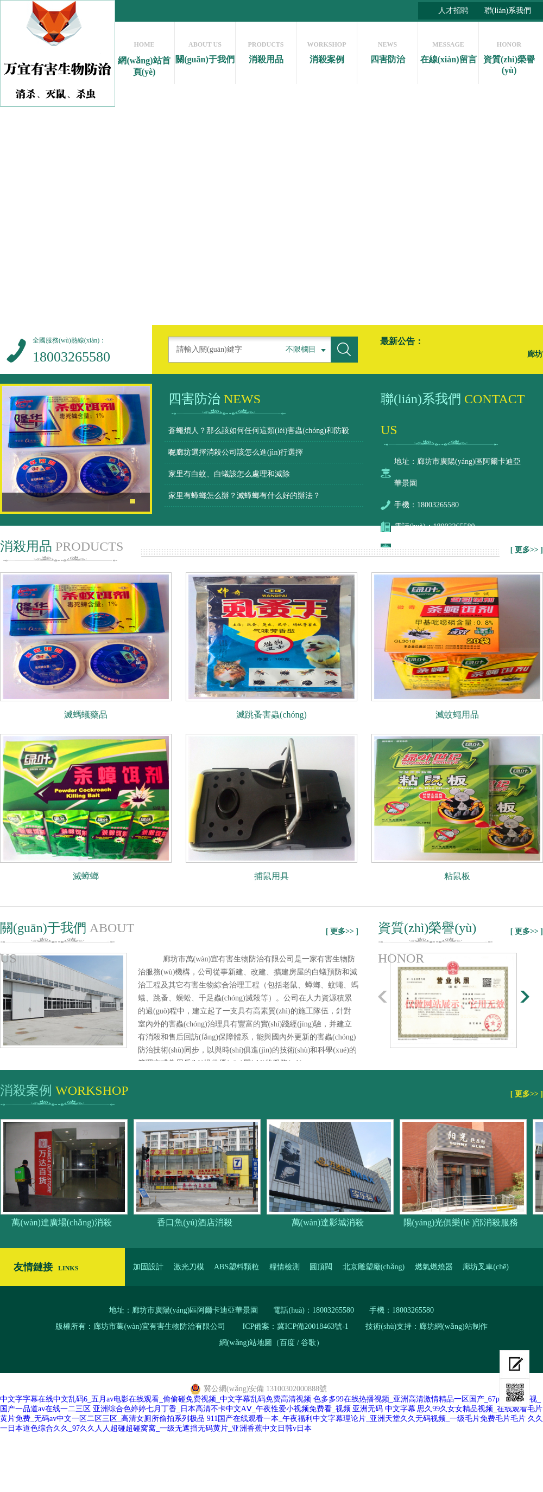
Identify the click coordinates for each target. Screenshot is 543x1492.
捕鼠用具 (271, 876)
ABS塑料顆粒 (236, 1267)
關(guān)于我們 (205, 49)
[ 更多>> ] (526, 550)
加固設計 (148, 1267)
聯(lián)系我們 (507, 11)
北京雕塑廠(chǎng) (374, 1267)
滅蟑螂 (86, 876)
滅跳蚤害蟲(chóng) (271, 714)
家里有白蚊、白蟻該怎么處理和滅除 (229, 474)
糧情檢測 (284, 1267)
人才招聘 (453, 11)
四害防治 (387, 49)
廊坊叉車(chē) (486, 1267)
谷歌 (308, 1343)
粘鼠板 (457, 876)
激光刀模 (189, 1267)
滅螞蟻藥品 (86, 714)
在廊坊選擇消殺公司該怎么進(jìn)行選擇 (235, 452)
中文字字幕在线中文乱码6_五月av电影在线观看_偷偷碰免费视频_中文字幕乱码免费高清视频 (155, 1399)
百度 (287, 1343)
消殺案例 (326, 49)
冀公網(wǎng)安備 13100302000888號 (265, 1389)
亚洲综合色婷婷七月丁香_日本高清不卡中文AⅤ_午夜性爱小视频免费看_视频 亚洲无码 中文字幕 (254, 1409)
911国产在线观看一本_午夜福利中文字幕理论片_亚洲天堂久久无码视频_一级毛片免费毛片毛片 (366, 1419)
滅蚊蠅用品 (457, 714)
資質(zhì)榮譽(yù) (509, 55)
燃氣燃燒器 (434, 1267)
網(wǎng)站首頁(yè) (144, 55)
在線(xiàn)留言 (448, 49)
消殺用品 (266, 49)
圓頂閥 (321, 1267)
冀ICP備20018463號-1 (313, 1326)
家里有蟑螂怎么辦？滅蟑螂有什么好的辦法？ (244, 496)
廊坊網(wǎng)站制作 (453, 1326)
